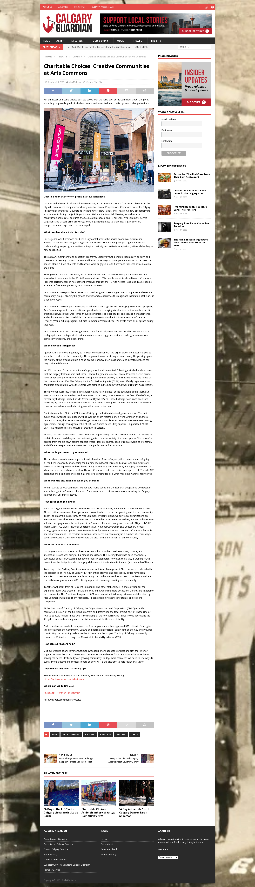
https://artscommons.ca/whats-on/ (64, 678)
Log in (104, 838)
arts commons (71, 734)
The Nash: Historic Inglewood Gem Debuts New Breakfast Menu (191, 242)
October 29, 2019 (56, 81)
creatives (105, 734)
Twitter (61, 692)
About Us (47, 7)
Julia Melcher (75, 81)
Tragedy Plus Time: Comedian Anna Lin (191, 224)
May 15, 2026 (181, 213)
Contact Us (79, 7)
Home (46, 40)
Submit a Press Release (103, 7)
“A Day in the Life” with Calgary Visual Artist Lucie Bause (61, 812)
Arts (59, 40)
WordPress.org (108, 853)
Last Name (167, 140)
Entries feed (107, 843)
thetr (134, 734)
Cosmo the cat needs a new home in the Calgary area (190, 191)
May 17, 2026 (181, 180)
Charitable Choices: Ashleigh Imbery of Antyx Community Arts (98, 812)
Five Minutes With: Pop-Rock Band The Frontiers (190, 208)
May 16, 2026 (181, 196)
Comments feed (109, 848)
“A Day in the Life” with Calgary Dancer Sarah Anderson (134, 812)
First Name (167, 130)
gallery (121, 734)
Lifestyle (77, 40)
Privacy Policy (50, 853)
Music (120, 40)
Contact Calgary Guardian (56, 848)
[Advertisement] (182, 306)
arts (54, 734)
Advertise (63, 7)
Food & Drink (100, 40)
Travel (137, 40)
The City (156, 40)
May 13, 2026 (181, 249)
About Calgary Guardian (55, 838)
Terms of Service (52, 869)
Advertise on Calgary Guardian (59, 843)
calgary (89, 734)
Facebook (49, 692)
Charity (89, 81)
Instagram (74, 692)
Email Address (168, 119)
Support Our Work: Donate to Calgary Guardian (67, 864)
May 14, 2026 (181, 229)
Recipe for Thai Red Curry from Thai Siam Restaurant (192, 175)
